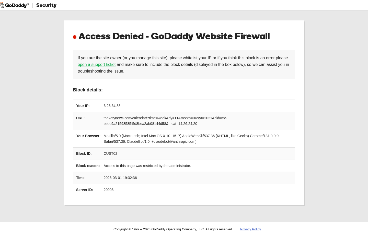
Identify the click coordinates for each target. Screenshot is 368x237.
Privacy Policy (250, 229)
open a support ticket (97, 64)
